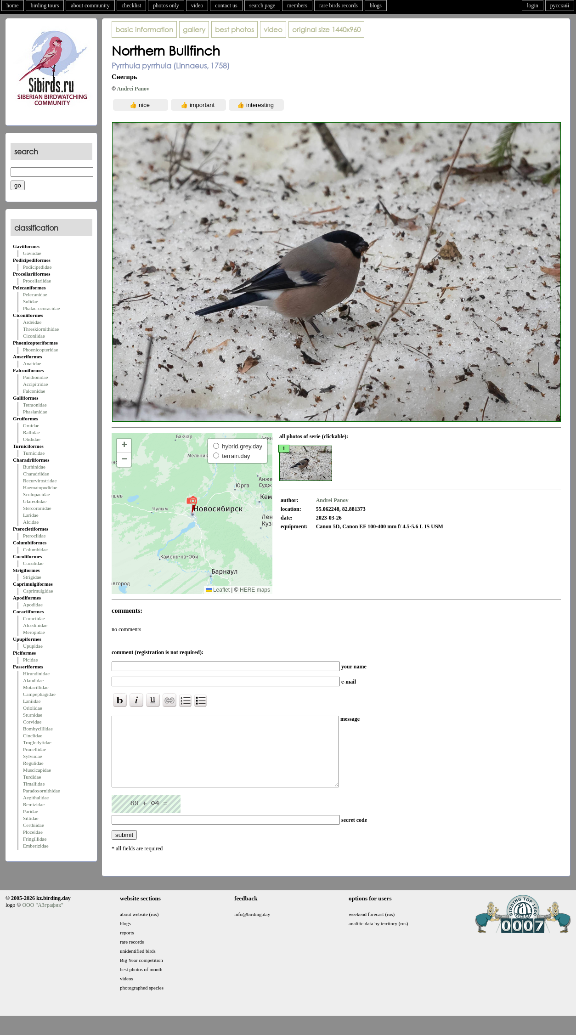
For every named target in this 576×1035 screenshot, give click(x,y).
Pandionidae (35, 377)
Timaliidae (34, 783)
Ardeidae (32, 322)
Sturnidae (32, 715)
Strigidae (32, 577)
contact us (226, 5)
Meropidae (34, 632)
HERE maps (255, 590)
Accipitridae (35, 384)
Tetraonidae (35, 404)
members (297, 5)
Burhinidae (34, 466)
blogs (376, 5)
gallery (194, 29)
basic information (144, 29)
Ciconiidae (34, 336)
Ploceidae (33, 832)
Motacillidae (36, 687)
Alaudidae (33, 680)
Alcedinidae (35, 625)
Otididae (31, 439)
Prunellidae (34, 749)
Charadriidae (36, 473)
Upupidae (33, 646)
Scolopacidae (36, 494)
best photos (234, 29)
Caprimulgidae (38, 591)
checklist (131, 5)
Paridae (30, 811)
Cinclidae (32, 735)
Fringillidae (34, 839)
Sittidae (31, 818)
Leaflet (218, 590)
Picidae (30, 659)
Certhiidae (33, 825)
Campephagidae (39, 694)
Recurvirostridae (39, 480)
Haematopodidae (40, 487)
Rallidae (31, 432)
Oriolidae (32, 708)
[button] (192, 504)
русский (559, 5)
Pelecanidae (35, 294)
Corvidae (32, 721)
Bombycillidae (38, 728)
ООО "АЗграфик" (42, 919)
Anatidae (32, 363)
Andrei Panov (133, 88)
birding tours (45, 5)
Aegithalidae (36, 797)
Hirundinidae (36, 673)
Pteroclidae (34, 535)
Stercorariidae (37, 508)
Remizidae (34, 804)
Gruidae (31, 425)
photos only (166, 5)
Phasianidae (35, 411)
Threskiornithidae (41, 329)
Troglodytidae (37, 742)
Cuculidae (33, 563)
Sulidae (30, 301)
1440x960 (326, 29)
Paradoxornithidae (41, 790)
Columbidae (35, 549)
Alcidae (31, 522)
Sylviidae (32, 756)
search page (262, 5)
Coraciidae (34, 618)
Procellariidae (37, 280)
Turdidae (32, 777)
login (532, 5)
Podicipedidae (37, 267)
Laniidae (31, 701)
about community (90, 5)
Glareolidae (34, 501)
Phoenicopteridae (40, 349)
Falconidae (34, 391)
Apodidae (33, 604)
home (12, 5)
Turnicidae (34, 453)
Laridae (31, 515)
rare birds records (338, 5)
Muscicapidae (37, 770)
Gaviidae (32, 253)
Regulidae (33, 763)
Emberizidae (36, 845)
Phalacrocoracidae (41, 308)
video (197, 5)
